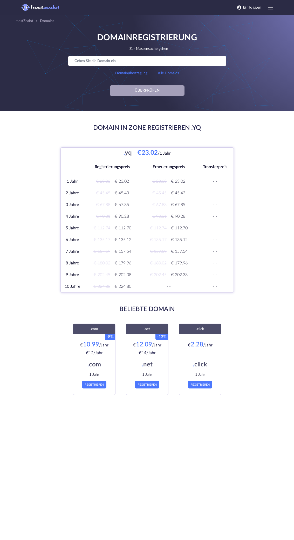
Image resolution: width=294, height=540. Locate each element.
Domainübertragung (131, 73)
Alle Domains (168, 73)
